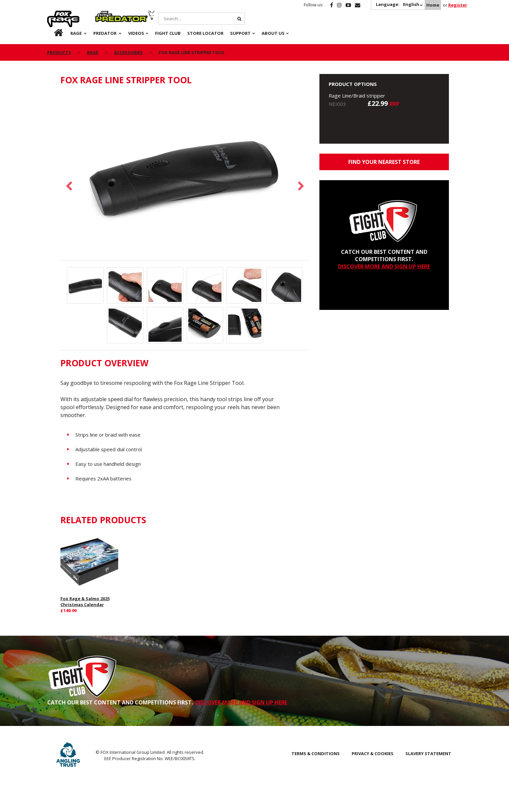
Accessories (128, 52)
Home (432, 5)
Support (240, 33)
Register (457, 5)
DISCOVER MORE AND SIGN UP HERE (384, 266)
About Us (273, 33)
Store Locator (205, 33)
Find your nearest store (384, 162)
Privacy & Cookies (372, 753)
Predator (106, 14)
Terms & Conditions (316, 753)
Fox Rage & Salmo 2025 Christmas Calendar (85, 602)
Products (59, 52)
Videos (136, 33)
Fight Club (168, 33)
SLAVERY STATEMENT (428, 753)
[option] (184, 176)
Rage (53, 14)
